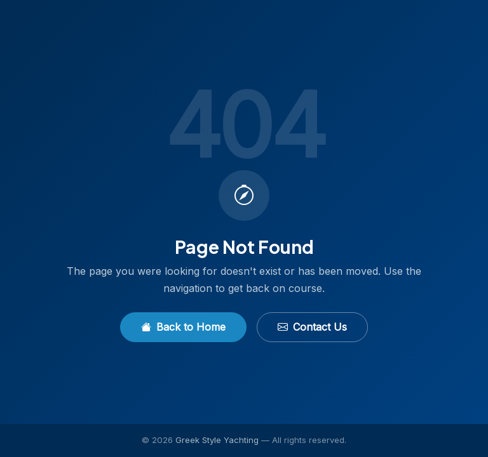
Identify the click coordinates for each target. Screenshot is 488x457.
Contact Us (312, 327)
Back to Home (183, 327)
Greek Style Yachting (217, 440)
